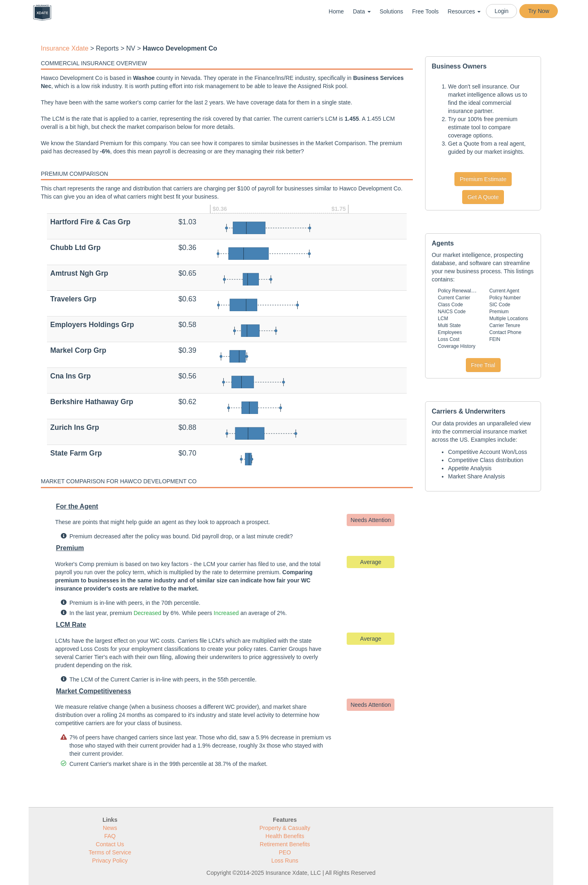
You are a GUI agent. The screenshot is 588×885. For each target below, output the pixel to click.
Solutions (391, 11)
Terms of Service (110, 852)
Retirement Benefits (285, 844)
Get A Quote (483, 197)
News (110, 828)
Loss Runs (284, 860)
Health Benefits (284, 836)
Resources (464, 11)
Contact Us (110, 844)
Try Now (538, 11)
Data (361, 11)
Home (336, 11)
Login (501, 11)
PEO (285, 852)
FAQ (110, 836)
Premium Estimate (483, 179)
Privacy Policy (110, 860)
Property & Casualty (284, 828)
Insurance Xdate (65, 48)
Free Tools (425, 11)
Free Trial (483, 365)
